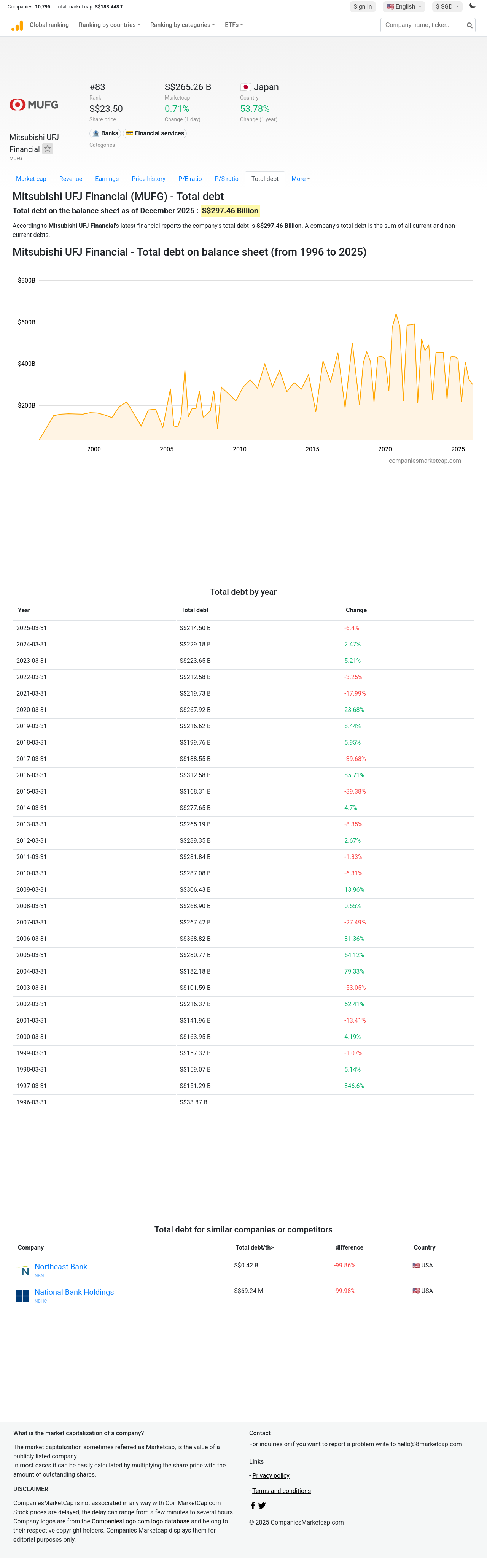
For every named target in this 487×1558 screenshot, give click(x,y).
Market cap (31, 179)
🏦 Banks (105, 133)
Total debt (265, 179)
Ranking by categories (180, 25)
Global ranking (49, 25)
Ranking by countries (107, 25)
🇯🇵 (259, 87)
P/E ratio (190, 179)
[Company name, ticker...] (428, 25)
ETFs (232, 25)
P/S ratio (227, 179)
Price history (149, 179)
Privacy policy (271, 1475)
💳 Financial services (155, 133)
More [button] (298, 179)
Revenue (71, 179)
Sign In (362, 6)
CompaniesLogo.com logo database (140, 1521)
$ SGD (445, 6)
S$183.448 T (109, 7)
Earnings (107, 179)
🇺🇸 (402, 6)
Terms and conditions (281, 1490)
